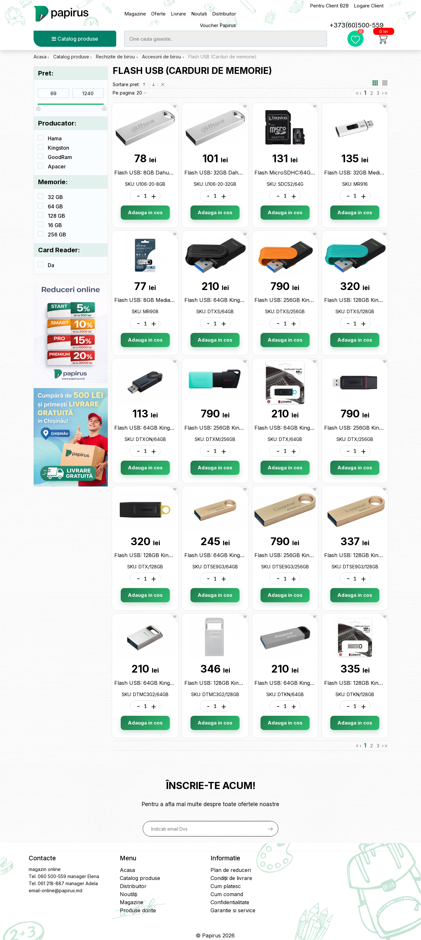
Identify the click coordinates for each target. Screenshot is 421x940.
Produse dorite (138, 910)
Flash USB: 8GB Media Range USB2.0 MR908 (170, 300)
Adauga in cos (145, 212)
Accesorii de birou (162, 56)
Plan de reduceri (231, 870)
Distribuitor (224, 14)
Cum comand (227, 894)
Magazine (135, 14)
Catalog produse (75, 38)
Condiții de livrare (231, 878)
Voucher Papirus (218, 25)
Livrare (178, 14)
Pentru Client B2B (329, 6)
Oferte (158, 14)
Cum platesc (226, 886)
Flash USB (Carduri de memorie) (222, 56)
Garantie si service (233, 910)
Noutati (199, 14)
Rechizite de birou (116, 56)
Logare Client (369, 6)
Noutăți (128, 894)
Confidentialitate (230, 902)
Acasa (40, 56)
